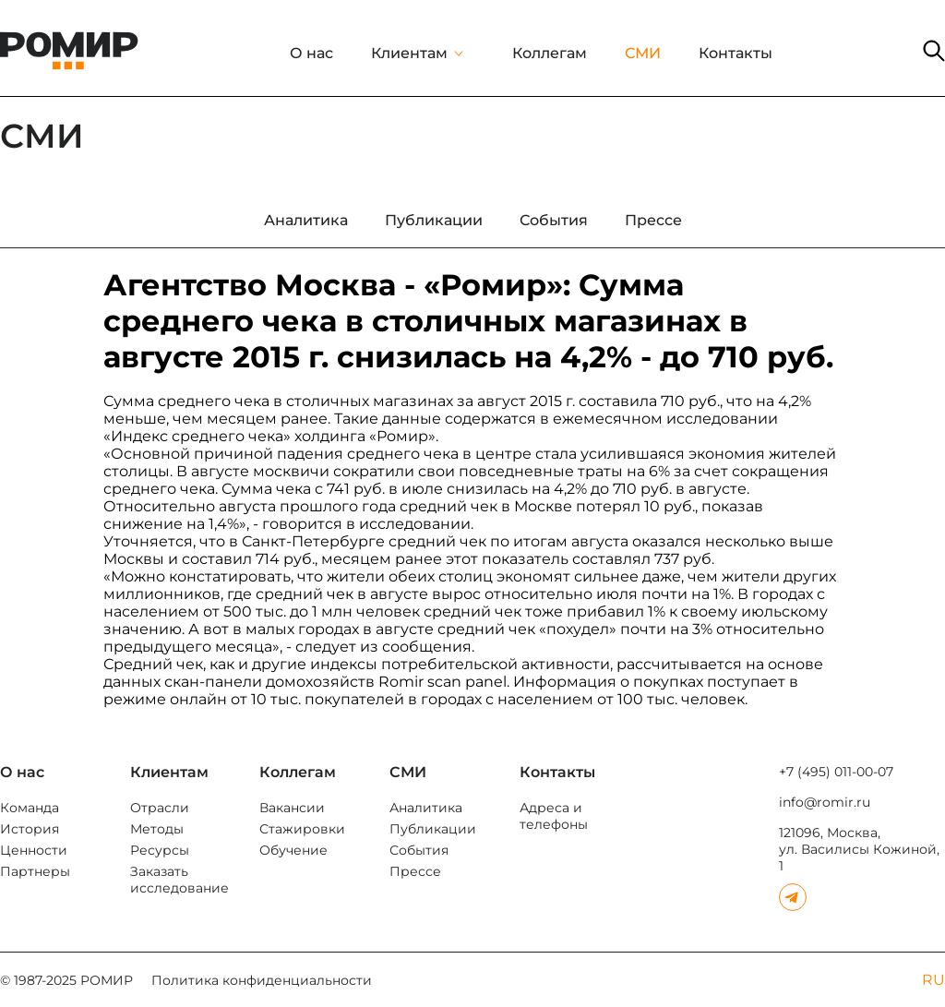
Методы (157, 829)
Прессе (415, 871)
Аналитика (425, 807)
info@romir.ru (824, 802)
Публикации (432, 829)
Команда (29, 807)
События (419, 850)
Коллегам (549, 53)
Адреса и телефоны (554, 816)
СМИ (643, 53)
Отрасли (159, 807)
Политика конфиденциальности (261, 980)
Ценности (33, 850)
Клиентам (409, 53)
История (29, 829)
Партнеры (35, 871)
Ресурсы (159, 850)
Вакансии (292, 807)
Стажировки (302, 829)
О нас (311, 53)
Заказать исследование (179, 879)
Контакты (735, 53)
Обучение (293, 850)
